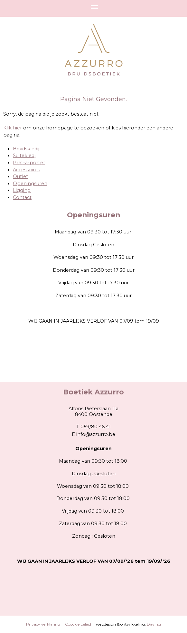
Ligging (22, 190)
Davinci (154, 624)
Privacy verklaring (43, 624)
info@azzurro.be (95, 434)
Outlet (20, 176)
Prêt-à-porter (29, 162)
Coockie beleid (78, 624)
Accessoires (26, 170)
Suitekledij (24, 155)
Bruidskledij (26, 149)
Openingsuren (30, 183)
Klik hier (12, 128)
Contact (22, 197)
